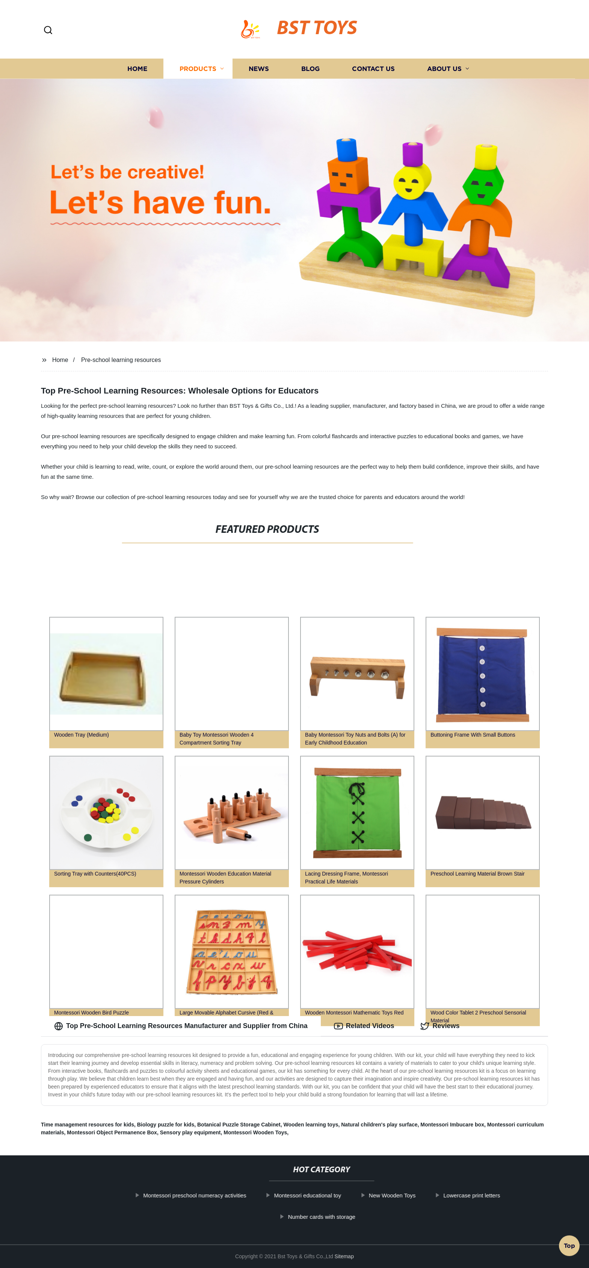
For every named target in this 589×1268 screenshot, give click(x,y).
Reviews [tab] (439, 1026)
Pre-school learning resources (121, 360)
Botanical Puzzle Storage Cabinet (239, 1125)
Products (198, 68)
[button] (48, 30)
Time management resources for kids (87, 1125)
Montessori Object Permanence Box (112, 1132)
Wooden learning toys (310, 1125)
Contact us (373, 68)
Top (569, 1248)
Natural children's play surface (379, 1125)
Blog (310, 68)
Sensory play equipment (190, 1132)
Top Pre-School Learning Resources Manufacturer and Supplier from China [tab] (181, 1026)
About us (444, 68)
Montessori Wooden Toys (255, 1132)
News (259, 68)
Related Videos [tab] (364, 1026)
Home (137, 68)
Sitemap (344, 1256)
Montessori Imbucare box (452, 1125)
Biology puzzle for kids (165, 1125)
